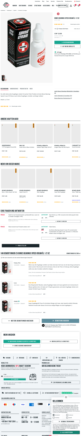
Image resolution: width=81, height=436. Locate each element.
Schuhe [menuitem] (30, 5)
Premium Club (54, 325)
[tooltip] (79, 28)
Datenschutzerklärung (60, 429)
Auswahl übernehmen (66, 421)
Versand (6, 358)
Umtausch (33, 358)
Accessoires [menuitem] (46, 5)
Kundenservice (74, 358)
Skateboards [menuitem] (22, 5)
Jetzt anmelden (14, 379)
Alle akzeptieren (66, 432)
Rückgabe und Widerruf (47, 418)
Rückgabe (20, 358)
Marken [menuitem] (15, 5)
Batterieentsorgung (46, 424)
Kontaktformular (6, 423)
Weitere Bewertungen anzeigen (20, 321)
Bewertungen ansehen (75, 24)
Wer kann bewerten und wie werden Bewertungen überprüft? (16, 257)
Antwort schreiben (61, 221)
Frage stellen (20, 246)
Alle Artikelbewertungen (47, 421)
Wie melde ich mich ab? (11, 383)
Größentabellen (45, 420)
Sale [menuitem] (58, 5)
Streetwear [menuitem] (37, 5)
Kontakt (43, 426)
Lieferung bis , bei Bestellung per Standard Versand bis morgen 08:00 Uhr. (67, 53)
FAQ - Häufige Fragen (46, 423)
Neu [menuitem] (53, 5)
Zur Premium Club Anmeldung (60, 382)
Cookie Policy (73, 428)
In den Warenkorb (67, 42)
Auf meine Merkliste (67, 46)
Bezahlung (44, 415)
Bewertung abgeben (60, 321)
